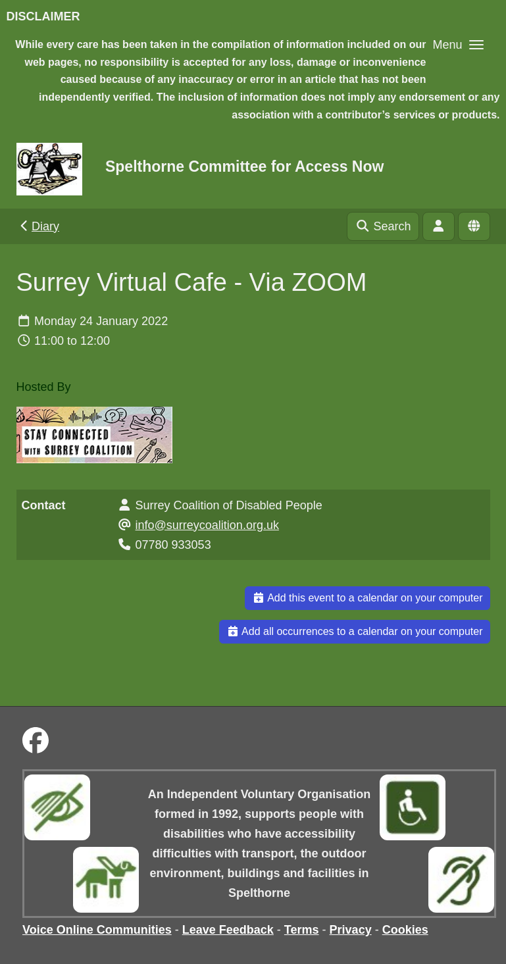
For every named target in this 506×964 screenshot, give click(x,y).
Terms (301, 929)
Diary (38, 226)
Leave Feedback (228, 929)
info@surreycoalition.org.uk (207, 525)
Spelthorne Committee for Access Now (244, 166)
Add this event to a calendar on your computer (367, 597)
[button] (458, 44)
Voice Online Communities (97, 929)
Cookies (405, 929)
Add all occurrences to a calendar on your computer (354, 631)
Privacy (351, 929)
